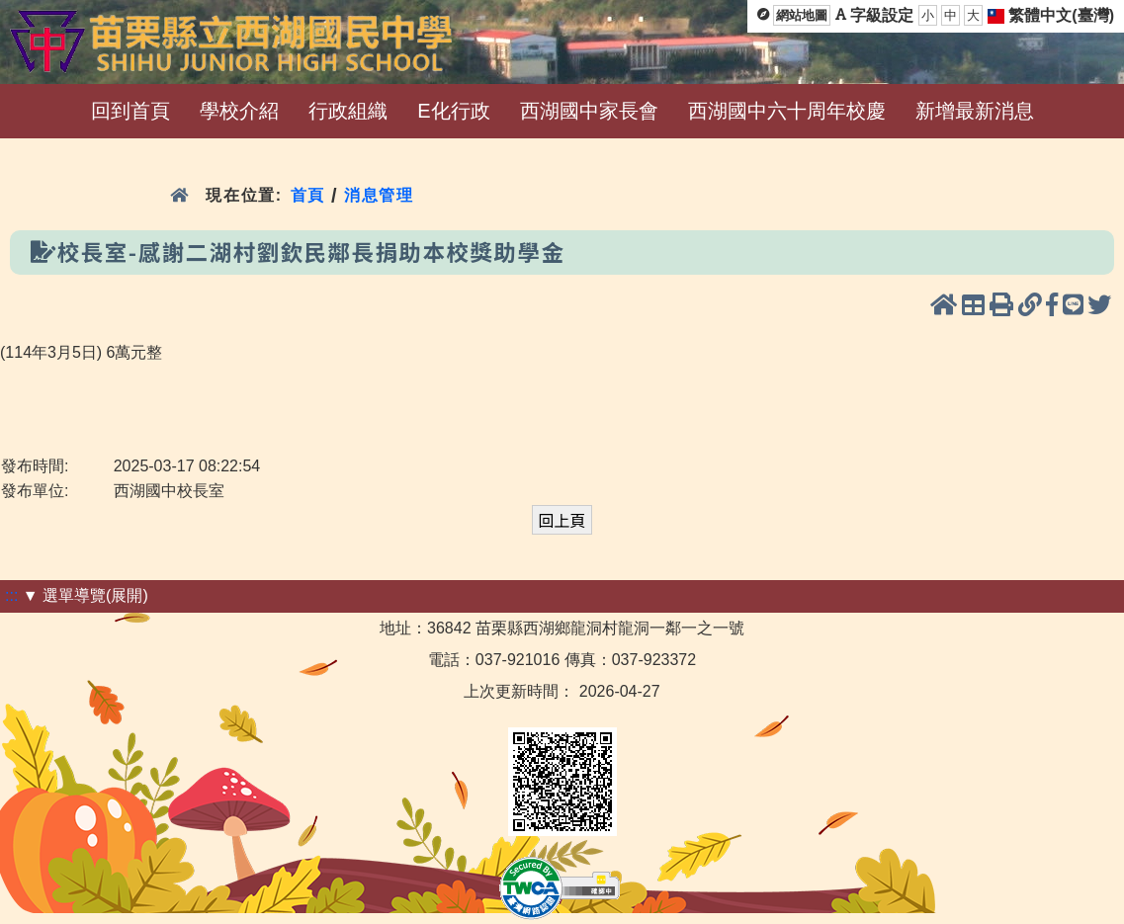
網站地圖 (801, 15)
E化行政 (453, 111)
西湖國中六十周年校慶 (787, 111)
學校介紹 (239, 111)
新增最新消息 (974, 111)
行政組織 (348, 111)
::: (11, 595)
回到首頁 (130, 111)
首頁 (308, 195)
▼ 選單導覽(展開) (85, 595)
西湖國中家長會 (589, 111)
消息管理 (379, 195)
